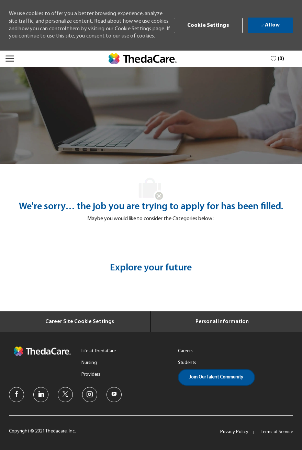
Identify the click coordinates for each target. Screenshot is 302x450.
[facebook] (16, 394)
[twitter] (65, 394)
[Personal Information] (222, 321)
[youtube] (114, 394)
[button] (208, 25)
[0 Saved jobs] (277, 59)
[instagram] (89, 394)
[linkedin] (40, 394)
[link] (143, 58)
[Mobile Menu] (9, 58)
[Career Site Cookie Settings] (79, 321)
